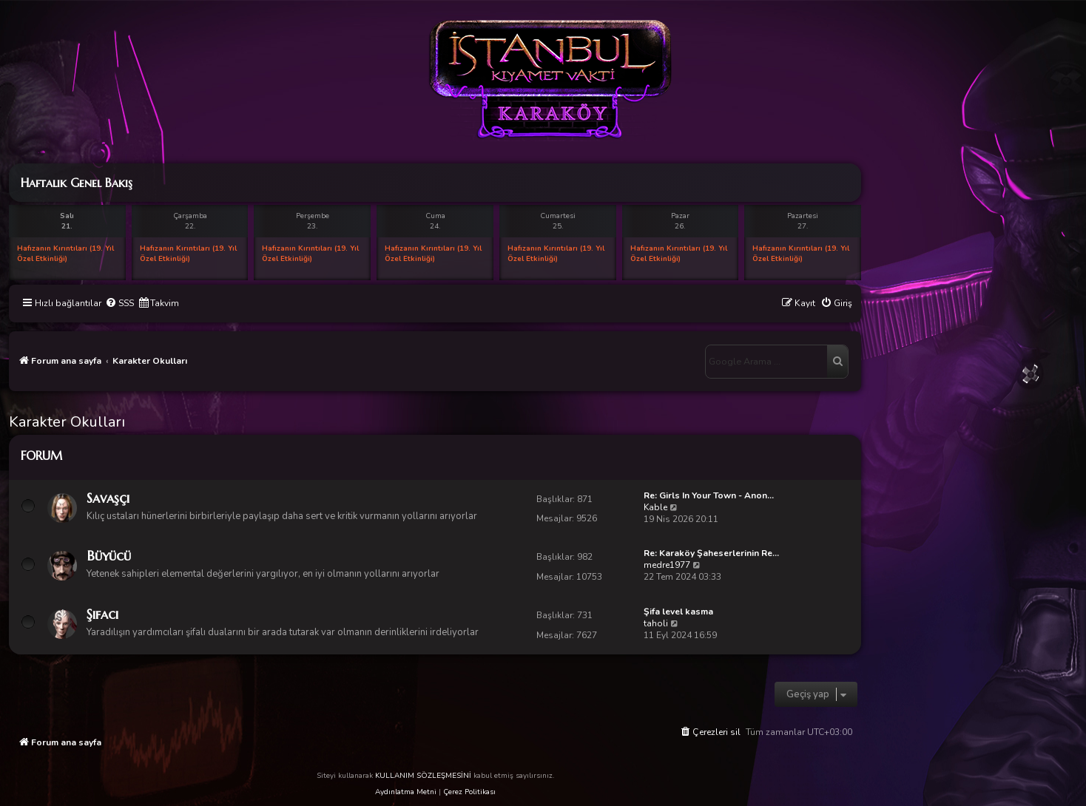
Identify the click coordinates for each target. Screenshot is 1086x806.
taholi (656, 623)
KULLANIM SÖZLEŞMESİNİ (423, 776)
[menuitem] (119, 304)
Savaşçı (108, 498)
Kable (655, 507)
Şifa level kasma (678, 611)
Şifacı (102, 614)
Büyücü (109, 555)
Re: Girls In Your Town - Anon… (709, 495)
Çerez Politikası (469, 792)
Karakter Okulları (67, 422)
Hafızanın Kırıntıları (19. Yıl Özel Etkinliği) (65, 253)
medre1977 (667, 565)
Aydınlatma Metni (405, 792)
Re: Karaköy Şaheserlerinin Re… (711, 553)
